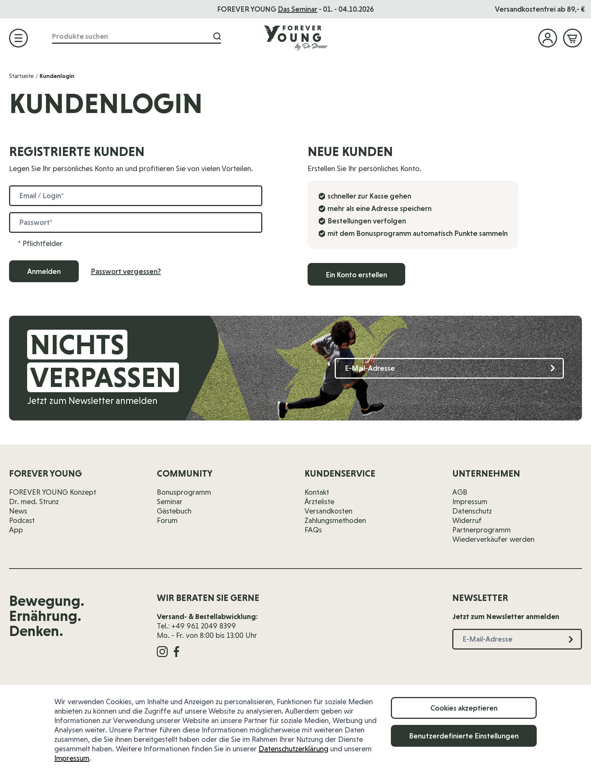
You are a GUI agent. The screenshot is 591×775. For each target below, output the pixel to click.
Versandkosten (328, 510)
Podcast (22, 520)
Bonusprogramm (184, 492)
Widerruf (467, 520)
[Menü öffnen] (18, 38)
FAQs (313, 529)
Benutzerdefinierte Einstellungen (464, 735)
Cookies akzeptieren (464, 707)
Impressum (71, 758)
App (16, 529)
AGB (459, 492)
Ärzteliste (319, 501)
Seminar (169, 501)
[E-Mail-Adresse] (449, 368)
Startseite (21, 75)
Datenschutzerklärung (293, 748)
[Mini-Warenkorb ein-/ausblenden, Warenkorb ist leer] (572, 38)
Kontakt (317, 492)
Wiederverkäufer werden (493, 539)
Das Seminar (297, 9)
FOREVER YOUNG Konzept (52, 492)
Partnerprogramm (481, 529)
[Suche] (217, 36)
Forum (167, 520)
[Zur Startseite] (295, 37)
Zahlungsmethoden (335, 520)
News (18, 510)
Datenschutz (472, 510)
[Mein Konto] (548, 38)
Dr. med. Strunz (34, 501)
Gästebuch (174, 510)
